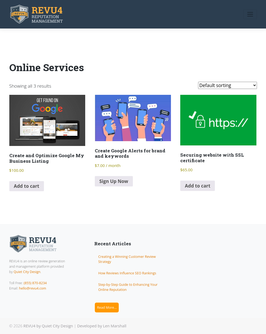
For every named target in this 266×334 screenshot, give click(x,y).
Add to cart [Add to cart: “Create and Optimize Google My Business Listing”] (26, 186)
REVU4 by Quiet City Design (48, 325)
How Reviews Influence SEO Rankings (127, 273)
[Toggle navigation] (250, 14)
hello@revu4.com (32, 288)
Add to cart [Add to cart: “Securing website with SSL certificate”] (197, 186)
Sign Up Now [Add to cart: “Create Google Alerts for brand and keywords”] (113, 181)
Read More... (107, 307)
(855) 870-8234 (35, 283)
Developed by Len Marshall (101, 325)
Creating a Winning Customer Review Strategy (127, 259)
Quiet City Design (27, 272)
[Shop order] (227, 85)
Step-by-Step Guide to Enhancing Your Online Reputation (128, 287)
